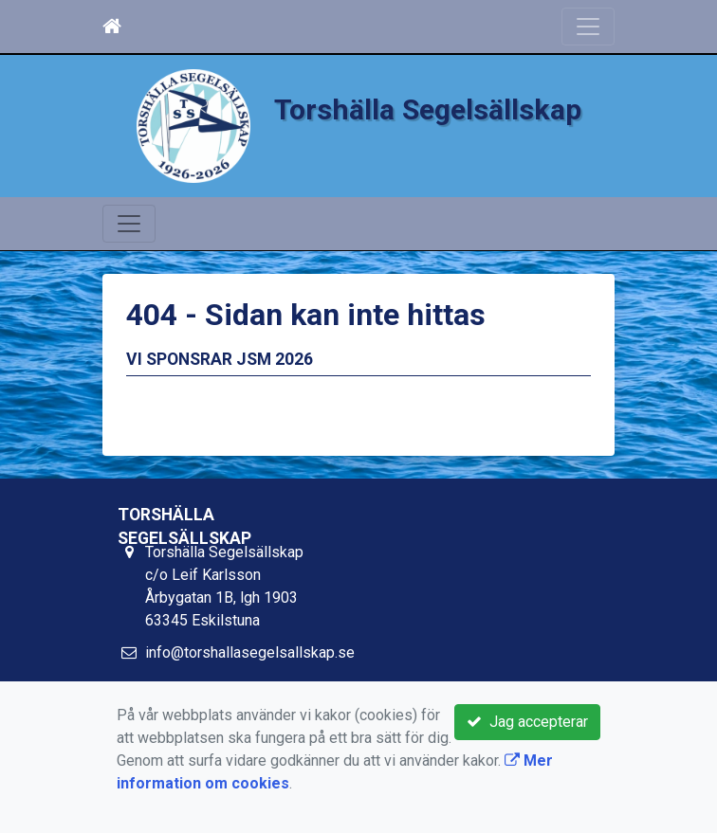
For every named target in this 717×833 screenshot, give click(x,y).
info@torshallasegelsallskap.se (250, 652)
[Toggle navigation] (588, 26)
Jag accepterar (527, 722)
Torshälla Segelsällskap (427, 109)
